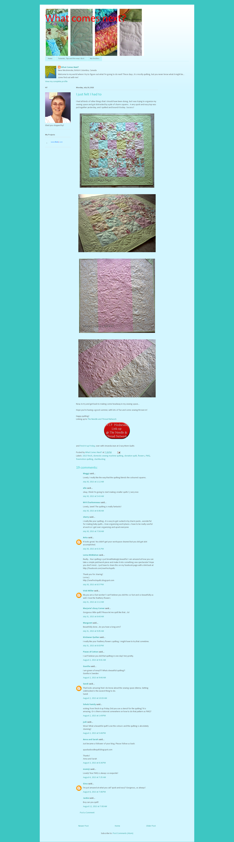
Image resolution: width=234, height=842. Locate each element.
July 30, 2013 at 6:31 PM (93, 549)
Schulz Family (89, 704)
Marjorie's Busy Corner (93, 608)
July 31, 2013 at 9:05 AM (93, 631)
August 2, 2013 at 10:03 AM (95, 698)
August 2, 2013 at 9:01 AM (94, 660)
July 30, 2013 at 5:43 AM (93, 496)
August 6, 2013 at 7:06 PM (94, 792)
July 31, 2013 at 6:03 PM (93, 646)
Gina (85, 784)
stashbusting (99, 459)
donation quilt (130, 456)
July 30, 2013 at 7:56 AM (93, 531)
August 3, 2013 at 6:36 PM (94, 763)
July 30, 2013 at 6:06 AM (93, 511)
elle (84, 488)
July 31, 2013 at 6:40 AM (93, 616)
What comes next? (85, 18)
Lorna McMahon (90, 555)
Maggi (86, 473)
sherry (86, 517)
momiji (86, 769)
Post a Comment (87, 813)
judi (85, 722)
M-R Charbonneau (91, 502)
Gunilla (86, 666)
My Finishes (94, 59)
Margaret (87, 623)
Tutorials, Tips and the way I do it (71, 59)
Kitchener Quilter (91, 637)
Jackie (86, 798)
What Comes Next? (70, 67)
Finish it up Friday (87, 446)
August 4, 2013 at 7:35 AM (94, 777)
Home (50, 59)
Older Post (151, 826)
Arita (85, 537)
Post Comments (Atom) (123, 833)
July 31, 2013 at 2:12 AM (93, 602)
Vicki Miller (88, 591)
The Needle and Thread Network (102, 419)
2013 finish (87, 456)
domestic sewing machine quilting (108, 456)
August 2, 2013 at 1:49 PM (94, 716)
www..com (57, 142)
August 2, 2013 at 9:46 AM (94, 678)
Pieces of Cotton (90, 652)
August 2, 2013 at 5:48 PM (94, 733)
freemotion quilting (84, 459)
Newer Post (83, 826)
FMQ (148, 456)
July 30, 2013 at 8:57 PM (93, 584)
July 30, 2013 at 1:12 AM (93, 482)
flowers (141, 456)
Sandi (85, 684)
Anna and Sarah (90, 739)
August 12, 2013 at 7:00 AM (95, 806)
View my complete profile (56, 81)
